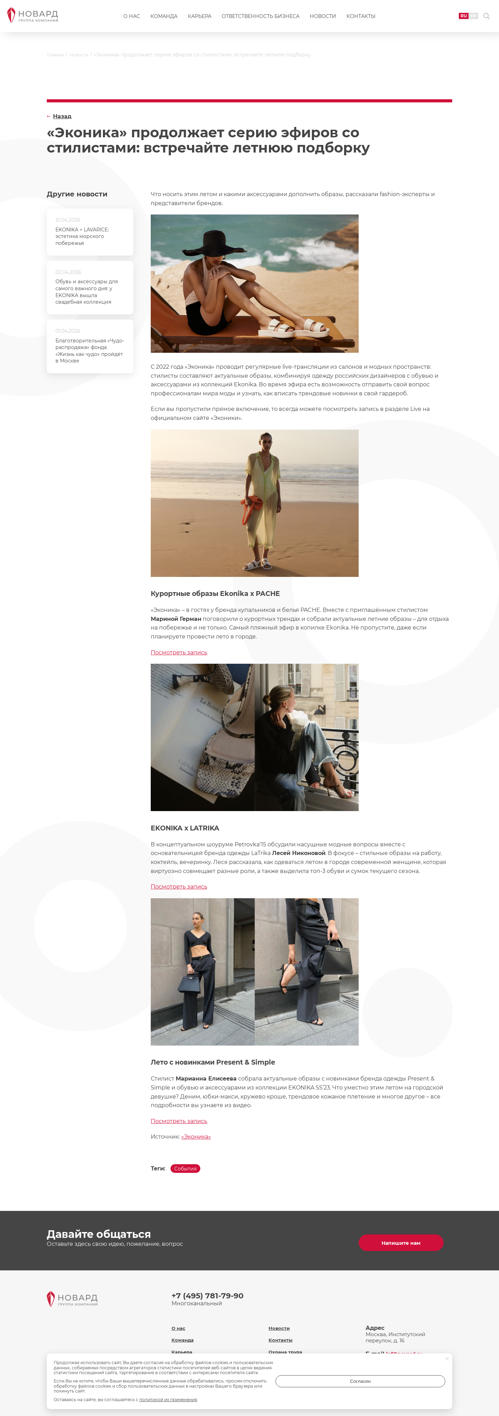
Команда (163, 19)
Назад (62, 116)
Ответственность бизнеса (260, 19)
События (188, 1170)
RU (453, 19)
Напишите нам (405, 1242)
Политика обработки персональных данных (301, 1360)
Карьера (199, 19)
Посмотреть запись (179, 652)
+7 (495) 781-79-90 (211, 1295)
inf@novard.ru (407, 1346)
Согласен (417, 1386)
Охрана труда (288, 1344)
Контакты (361, 19)
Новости (323, 19)
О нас (131, 19)
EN (465, 19)
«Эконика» (196, 1136)
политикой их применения (168, 1399)
